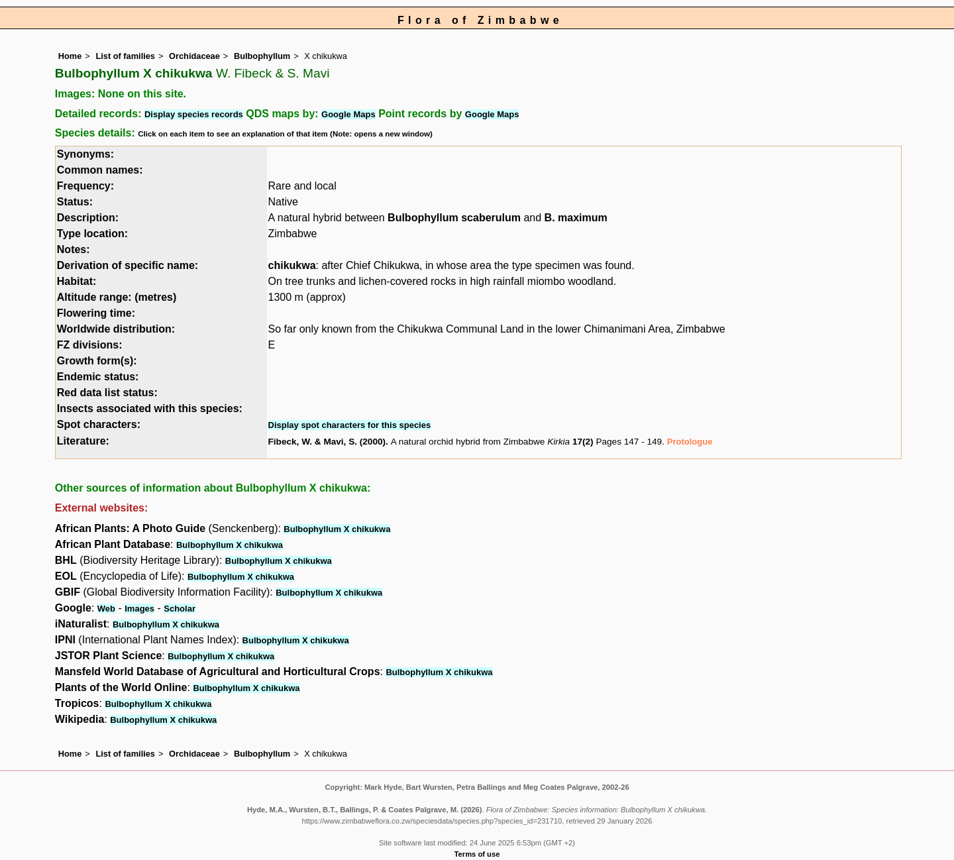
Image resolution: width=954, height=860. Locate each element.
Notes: (73, 249)
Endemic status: (98, 376)
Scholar (179, 609)
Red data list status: (107, 392)
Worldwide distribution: (116, 329)
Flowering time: (96, 313)
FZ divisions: (90, 344)
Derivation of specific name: (127, 265)
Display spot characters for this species (349, 425)
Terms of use (477, 854)
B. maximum (576, 217)
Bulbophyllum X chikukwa (337, 529)
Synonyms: (85, 154)
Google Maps (348, 114)
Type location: (92, 233)
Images (139, 609)
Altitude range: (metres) (116, 297)
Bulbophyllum (262, 56)
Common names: (100, 170)
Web (106, 609)
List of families (125, 56)
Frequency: (85, 185)
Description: (88, 217)
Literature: (83, 441)
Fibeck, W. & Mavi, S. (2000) (327, 442)
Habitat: (77, 281)
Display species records (193, 114)
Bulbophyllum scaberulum (454, 217)
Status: (75, 201)
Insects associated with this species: (149, 408)
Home (70, 56)
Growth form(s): (97, 360)
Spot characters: (98, 424)
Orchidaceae (194, 56)
